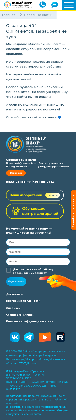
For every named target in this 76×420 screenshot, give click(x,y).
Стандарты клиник (19, 314)
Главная (8, 14)
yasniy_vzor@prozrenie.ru (53, 166)
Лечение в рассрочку (73, 210)
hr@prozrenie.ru (20, 166)
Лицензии (13, 308)
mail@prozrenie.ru (25, 163)
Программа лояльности (23, 300)
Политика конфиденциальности (29, 321)
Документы (14, 294)
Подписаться (16, 281)
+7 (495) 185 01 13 (40, 182)
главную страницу (52, 92)
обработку (45, 269)
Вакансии (16, 173)
